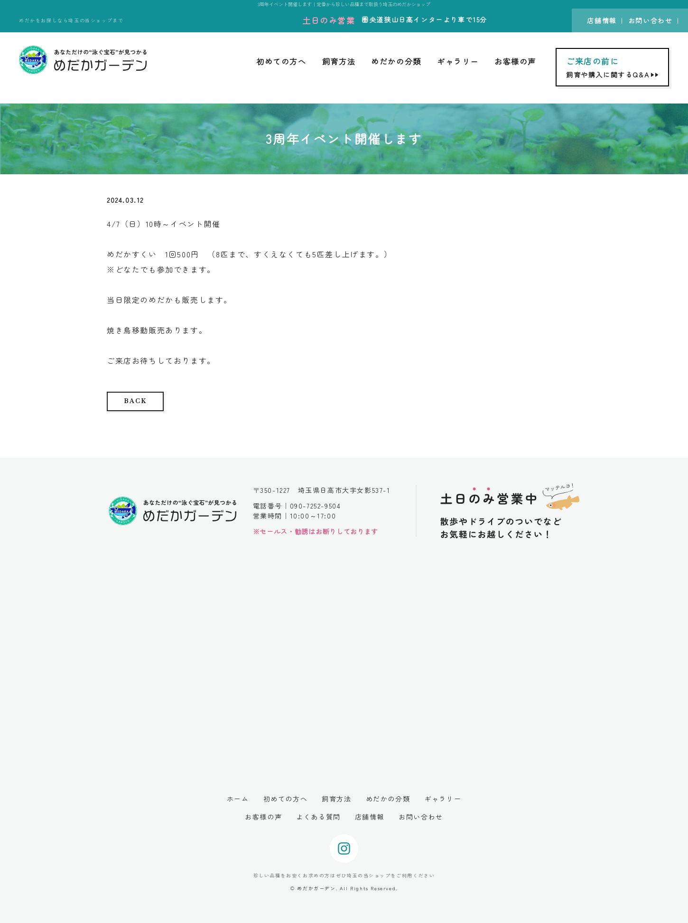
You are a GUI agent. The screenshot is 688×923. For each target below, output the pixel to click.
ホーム (238, 798)
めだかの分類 (396, 61)
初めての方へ (281, 61)
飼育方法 (338, 61)
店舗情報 (601, 20)
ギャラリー (458, 61)
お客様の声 (515, 61)
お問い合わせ (650, 20)
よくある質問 (318, 816)
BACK (135, 401)
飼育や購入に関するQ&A (613, 67)
